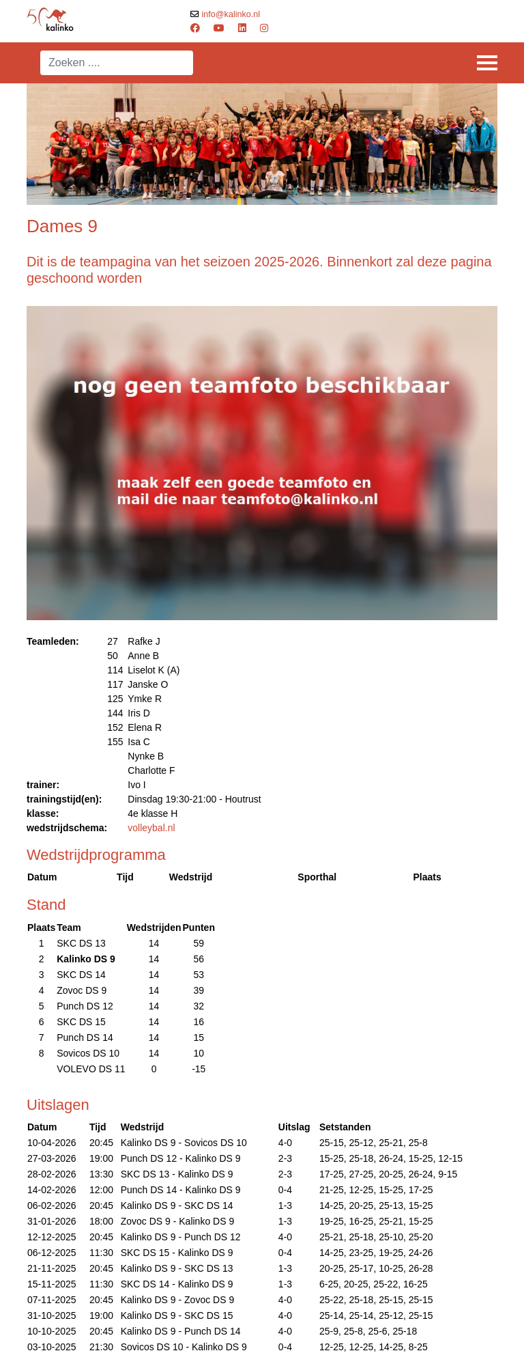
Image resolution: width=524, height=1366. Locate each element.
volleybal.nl (151, 827)
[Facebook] (195, 28)
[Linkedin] (242, 28)
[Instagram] (264, 28)
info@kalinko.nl (231, 14)
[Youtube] (219, 28)
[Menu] (487, 62)
